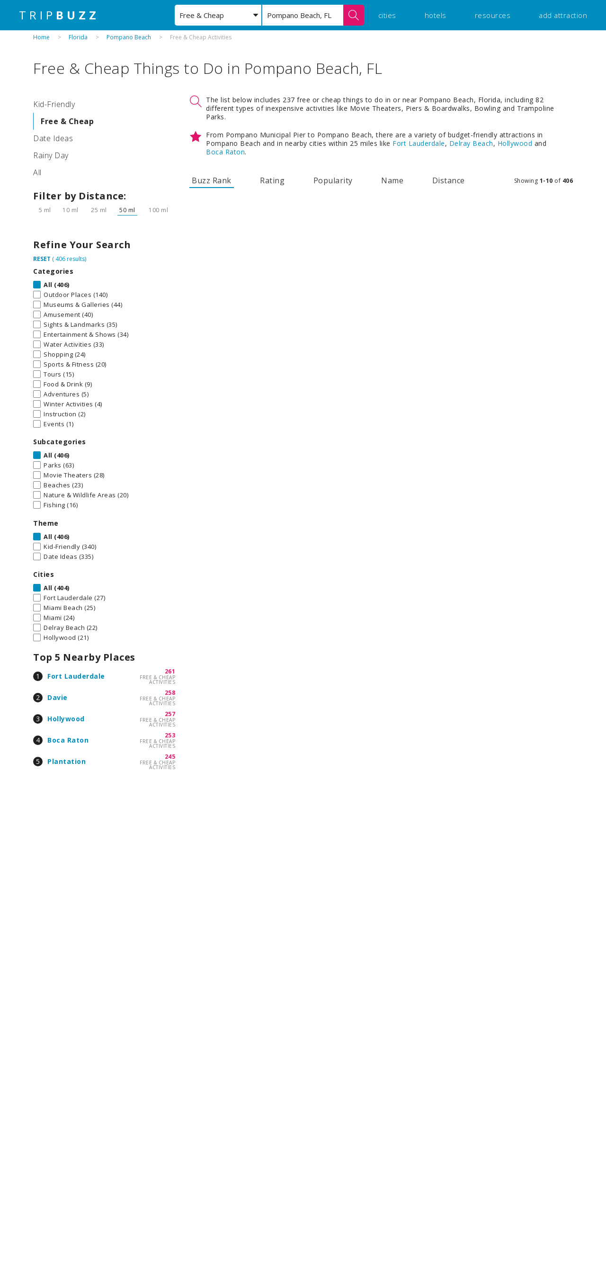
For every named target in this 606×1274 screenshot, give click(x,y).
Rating (272, 180)
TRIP (59, 15)
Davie (57, 697)
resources (493, 15)
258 (170, 693)
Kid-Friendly (54, 104)
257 (170, 714)
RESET (42, 259)
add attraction (563, 15)
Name (392, 180)
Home (41, 37)
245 (170, 757)
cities (387, 15)
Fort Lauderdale (76, 676)
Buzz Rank (212, 180)
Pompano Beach (129, 37)
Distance (448, 180)
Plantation (66, 761)
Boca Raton (68, 740)
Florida (78, 37)
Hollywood (66, 718)
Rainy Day (51, 155)
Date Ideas (53, 138)
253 (170, 735)
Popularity (333, 180)
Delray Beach (471, 143)
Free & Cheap (67, 121)
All (37, 172)
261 (170, 671)
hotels (435, 15)
